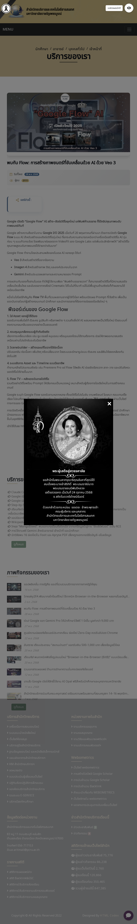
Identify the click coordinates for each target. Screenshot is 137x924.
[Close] (109, 404)
